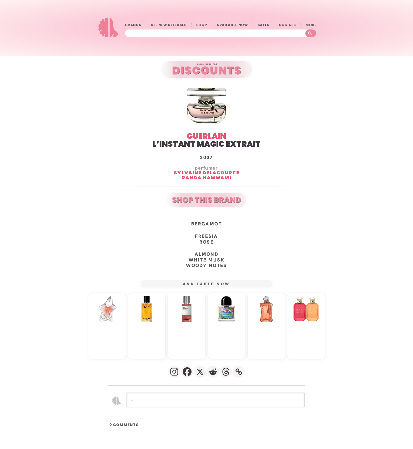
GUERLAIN (206, 136)
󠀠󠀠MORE (310, 25)
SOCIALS (287, 25)
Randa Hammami (206, 177)
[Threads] (226, 372)
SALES (263, 25)
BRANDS (133, 25)
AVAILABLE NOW (232, 25)
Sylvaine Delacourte (206, 172)
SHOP (201, 25)
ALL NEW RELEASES (168, 25)
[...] (215, 400)
